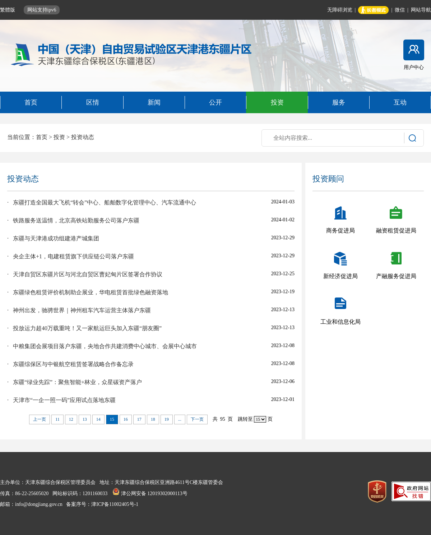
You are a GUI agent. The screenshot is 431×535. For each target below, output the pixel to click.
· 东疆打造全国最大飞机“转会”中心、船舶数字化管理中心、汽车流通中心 (101, 202)
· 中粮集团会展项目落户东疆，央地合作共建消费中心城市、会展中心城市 (102, 346)
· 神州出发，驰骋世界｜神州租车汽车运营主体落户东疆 (79, 310)
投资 (59, 137)
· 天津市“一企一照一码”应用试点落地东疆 (61, 400)
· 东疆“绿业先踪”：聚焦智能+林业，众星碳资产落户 (74, 382)
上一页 (39, 419)
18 (153, 419)
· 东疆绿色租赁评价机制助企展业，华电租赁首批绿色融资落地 (87, 292)
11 (57, 419)
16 (126, 419)
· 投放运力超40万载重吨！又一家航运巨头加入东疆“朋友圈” (84, 328)
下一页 (197, 419)
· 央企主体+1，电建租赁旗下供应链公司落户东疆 (70, 256)
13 (85, 419)
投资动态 (82, 137)
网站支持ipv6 (41, 10)
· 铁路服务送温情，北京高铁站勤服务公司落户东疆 (73, 220)
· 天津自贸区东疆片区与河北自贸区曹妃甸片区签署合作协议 (84, 274)
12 (71, 419)
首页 (41, 137)
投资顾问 (328, 178)
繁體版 (8, 10)
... (179, 419)
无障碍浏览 (339, 10)
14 (98, 419)
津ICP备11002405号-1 (114, 504)
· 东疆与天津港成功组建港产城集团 (53, 238)
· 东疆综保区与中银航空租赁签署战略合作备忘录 (70, 364)
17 (139, 419)
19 (166, 419)
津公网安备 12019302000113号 (149, 493)
